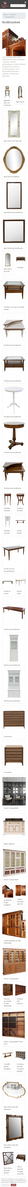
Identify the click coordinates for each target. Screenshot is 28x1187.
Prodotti (12, 14)
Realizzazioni (9, 17)
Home (5, 14)
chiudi (13, 1185)
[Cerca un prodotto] (16, 5)
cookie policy (5, 1185)
